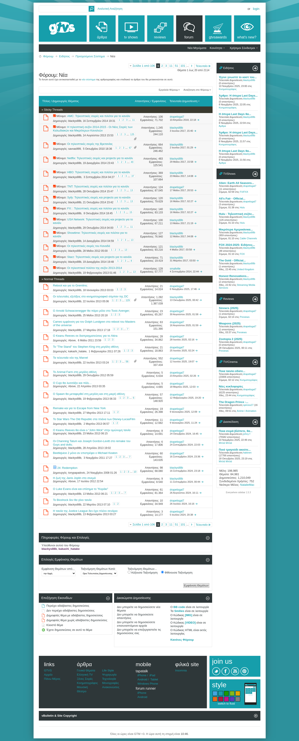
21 (161, 286)
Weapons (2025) (230, 323)
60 (161, 453)
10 (135, 471)
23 (161, 311)
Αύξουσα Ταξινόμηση (143, 572)
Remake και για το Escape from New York (79, 408)
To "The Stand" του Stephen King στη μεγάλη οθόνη (86, 346)
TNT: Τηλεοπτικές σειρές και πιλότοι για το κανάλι (98, 186)
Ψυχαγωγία (109, 674)
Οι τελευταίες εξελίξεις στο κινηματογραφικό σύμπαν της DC (90, 296)
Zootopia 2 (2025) (230, 339)
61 (161, 489)
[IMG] (188, 615)
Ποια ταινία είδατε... (232, 371)
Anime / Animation (246, 411)
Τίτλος (46, 101)
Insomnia (181, 670)
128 (160, 268)
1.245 (159, 127)
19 (161, 408)
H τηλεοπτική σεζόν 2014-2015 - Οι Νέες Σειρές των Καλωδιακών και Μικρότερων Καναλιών (93, 128)
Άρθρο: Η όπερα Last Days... (238, 95)
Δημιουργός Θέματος (65, 101)
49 (132, 162)
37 (132, 176)
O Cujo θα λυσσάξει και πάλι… (72, 383)
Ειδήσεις (64, 56)
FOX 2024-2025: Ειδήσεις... (237, 244)
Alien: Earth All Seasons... (236, 183)
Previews (245, 317)
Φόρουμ (48, 56)
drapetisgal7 (249, 186)
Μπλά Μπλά (225, 443)
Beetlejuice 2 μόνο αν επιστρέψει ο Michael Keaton (85, 453)
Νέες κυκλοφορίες (231, 386)
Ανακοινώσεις (111, 687)
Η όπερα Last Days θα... (235, 114)
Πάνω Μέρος (52, 678)
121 (160, 246)
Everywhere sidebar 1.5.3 (238, 492)
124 (160, 187)
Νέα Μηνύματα (197, 48)
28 (161, 336)
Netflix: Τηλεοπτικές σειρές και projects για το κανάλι (100, 158)
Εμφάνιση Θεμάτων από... (58, 568)
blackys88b (74, 120)
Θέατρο (81, 691)
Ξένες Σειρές (85, 678)
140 (160, 209)
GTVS (48, 670)
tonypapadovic (76, 472)
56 (127, 361)
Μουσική (82, 687)
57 (161, 394)
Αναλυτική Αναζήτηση (110, 8)
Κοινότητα (216, 48)
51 (176, 65)
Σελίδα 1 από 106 (144, 65)
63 (161, 322)
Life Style (108, 670)
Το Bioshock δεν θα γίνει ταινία (72, 500)
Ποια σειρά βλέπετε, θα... (235, 431)
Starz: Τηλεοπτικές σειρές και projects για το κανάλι (99, 257)
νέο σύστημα (89, 79)
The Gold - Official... (232, 260)
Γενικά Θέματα (86, 670)
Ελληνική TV (85, 674)
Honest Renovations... (234, 276)
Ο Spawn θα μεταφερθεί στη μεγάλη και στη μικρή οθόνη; (89, 394)
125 (132, 134)
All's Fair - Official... (232, 198)
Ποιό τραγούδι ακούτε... (235, 449)
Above (72, 340)
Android (142, 679)
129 (128, 300)
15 (130, 212)
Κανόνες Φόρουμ (182, 639)
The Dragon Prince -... (233, 402)
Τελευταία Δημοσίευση (185, 101)
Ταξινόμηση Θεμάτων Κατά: (98, 568)
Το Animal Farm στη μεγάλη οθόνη (75, 372)
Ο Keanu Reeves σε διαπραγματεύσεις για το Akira (85, 335)
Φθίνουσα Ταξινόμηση (176, 572)
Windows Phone (148, 683)
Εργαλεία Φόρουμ (168, 89)
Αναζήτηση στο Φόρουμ (196, 89)
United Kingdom (245, 269)
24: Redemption (67, 467)
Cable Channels (248, 238)
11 (170, 65)
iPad (152, 675)
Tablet (154, 679)
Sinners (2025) (228, 308)
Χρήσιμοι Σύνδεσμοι (242, 48)
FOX (242, 254)
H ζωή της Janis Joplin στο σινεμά (74, 478)
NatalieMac (247, 484)
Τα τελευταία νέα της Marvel (70, 357)
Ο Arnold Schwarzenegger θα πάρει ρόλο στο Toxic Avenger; (91, 310)
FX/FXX (244, 192)
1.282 (159, 297)
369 (160, 172)
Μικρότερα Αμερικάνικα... (236, 229)
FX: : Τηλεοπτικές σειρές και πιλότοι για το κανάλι (98, 208)
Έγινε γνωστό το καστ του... (238, 77)
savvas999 (74, 148)
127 (160, 233)
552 (160, 358)
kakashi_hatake (77, 351)
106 (160, 116)
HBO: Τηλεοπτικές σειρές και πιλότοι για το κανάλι (98, 172)
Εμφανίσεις (159, 101)
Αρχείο (48, 674)
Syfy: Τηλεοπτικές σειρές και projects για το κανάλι (99, 197)
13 (131, 190)
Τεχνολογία (109, 678)
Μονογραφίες (110, 683)
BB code (179, 607)
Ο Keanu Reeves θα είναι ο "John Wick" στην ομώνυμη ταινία (92, 430)
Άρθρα (222, 126)
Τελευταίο (203, 66)
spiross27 (248, 405)
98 (161, 467)
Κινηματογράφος (228, 89)
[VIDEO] (190, 622)
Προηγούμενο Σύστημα (90, 56)
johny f (246, 434)
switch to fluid (226, 703)
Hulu (242, 207)
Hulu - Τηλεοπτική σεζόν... (236, 214)
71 (161, 257)
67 (130, 147)
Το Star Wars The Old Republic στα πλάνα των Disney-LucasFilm (94, 419)
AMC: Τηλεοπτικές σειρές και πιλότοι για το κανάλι (98, 116)
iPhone (142, 675)
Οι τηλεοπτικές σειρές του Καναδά (88, 246)
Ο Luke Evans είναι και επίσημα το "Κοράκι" (80, 489)
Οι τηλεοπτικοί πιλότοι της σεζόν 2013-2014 (94, 268)
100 (160, 220)
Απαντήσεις (142, 101)
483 (160, 158)
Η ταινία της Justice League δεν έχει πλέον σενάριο (85, 511)
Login (256, 9)
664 (160, 144)
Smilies (179, 611)
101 (183, 65)
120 (160, 198)
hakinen (247, 452)
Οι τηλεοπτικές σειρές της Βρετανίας (90, 144)
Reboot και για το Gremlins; (70, 285)
